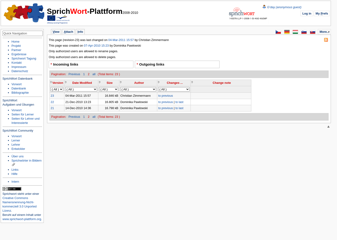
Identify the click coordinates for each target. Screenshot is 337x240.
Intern (15, 181)
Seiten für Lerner (22, 114)
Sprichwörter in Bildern (26, 160)
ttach (68, 31)
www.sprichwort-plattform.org (22, 219)
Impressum (18, 67)
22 (52, 102)
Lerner (15, 140)
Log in (306, 13)
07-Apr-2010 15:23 (96, 45)
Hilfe (14, 174)
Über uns (17, 156)
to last (179, 102)
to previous (165, 95)
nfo (80, 31)
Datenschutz (19, 71)
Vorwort (16, 84)
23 (52, 95)
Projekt (16, 46)
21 (52, 108)
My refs (322, 13)
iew (56, 31)
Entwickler (18, 149)
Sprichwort (10, 194)
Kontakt (16, 62)
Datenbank (18, 88)
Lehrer (15, 144)
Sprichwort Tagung (23, 58)
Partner (16, 50)
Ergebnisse (18, 54)
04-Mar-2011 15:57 (121, 40)
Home (24, 12)
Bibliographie (20, 92)
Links (14, 169)
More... (324, 31)
